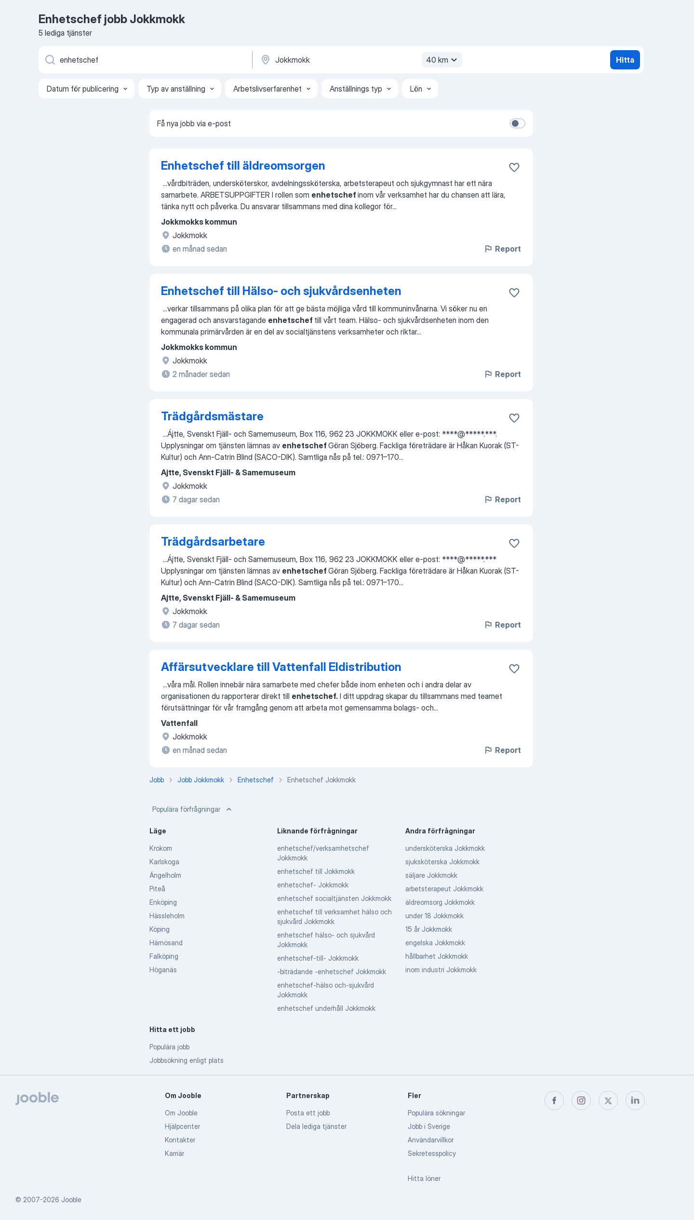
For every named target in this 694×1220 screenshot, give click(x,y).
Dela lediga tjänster (316, 1126)
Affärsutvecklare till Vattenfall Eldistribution (281, 667)
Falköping (163, 956)
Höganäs (163, 969)
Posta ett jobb (308, 1113)
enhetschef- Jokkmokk (312, 885)
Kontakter (180, 1140)
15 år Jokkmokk (428, 929)
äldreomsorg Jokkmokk (440, 902)
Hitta (625, 60)
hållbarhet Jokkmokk (436, 956)
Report (502, 249)
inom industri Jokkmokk (441, 969)
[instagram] (581, 1100)
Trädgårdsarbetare (213, 542)
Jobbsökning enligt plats (186, 1060)
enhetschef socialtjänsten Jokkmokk (334, 898)
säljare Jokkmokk (431, 875)
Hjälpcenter (182, 1126)
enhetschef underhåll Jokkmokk (326, 1008)
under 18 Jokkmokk (434, 916)
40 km (443, 60)
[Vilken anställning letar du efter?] (145, 59)
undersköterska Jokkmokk (445, 848)
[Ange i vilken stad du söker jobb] (360, 59)
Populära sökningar (436, 1113)
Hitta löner (424, 1178)
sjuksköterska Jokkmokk (442, 862)
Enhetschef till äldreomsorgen (243, 166)
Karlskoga (164, 862)
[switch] (517, 123)
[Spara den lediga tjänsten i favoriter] (514, 167)
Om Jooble (181, 1113)
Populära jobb (169, 1047)
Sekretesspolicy (432, 1153)
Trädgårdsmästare (212, 416)
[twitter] (608, 1100)
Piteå (157, 889)
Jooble (71, 1199)
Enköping (163, 902)
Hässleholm (167, 916)
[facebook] (554, 1100)
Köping (159, 929)
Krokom (160, 848)
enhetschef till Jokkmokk (316, 871)
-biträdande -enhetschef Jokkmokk (331, 971)
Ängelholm (165, 875)
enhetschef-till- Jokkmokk (318, 958)
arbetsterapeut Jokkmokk (444, 889)
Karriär (174, 1153)
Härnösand (166, 942)
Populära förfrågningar (193, 809)
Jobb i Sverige (429, 1126)
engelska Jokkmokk (435, 942)
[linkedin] (635, 1100)
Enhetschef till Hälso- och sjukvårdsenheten (281, 291)
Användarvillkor (431, 1140)
